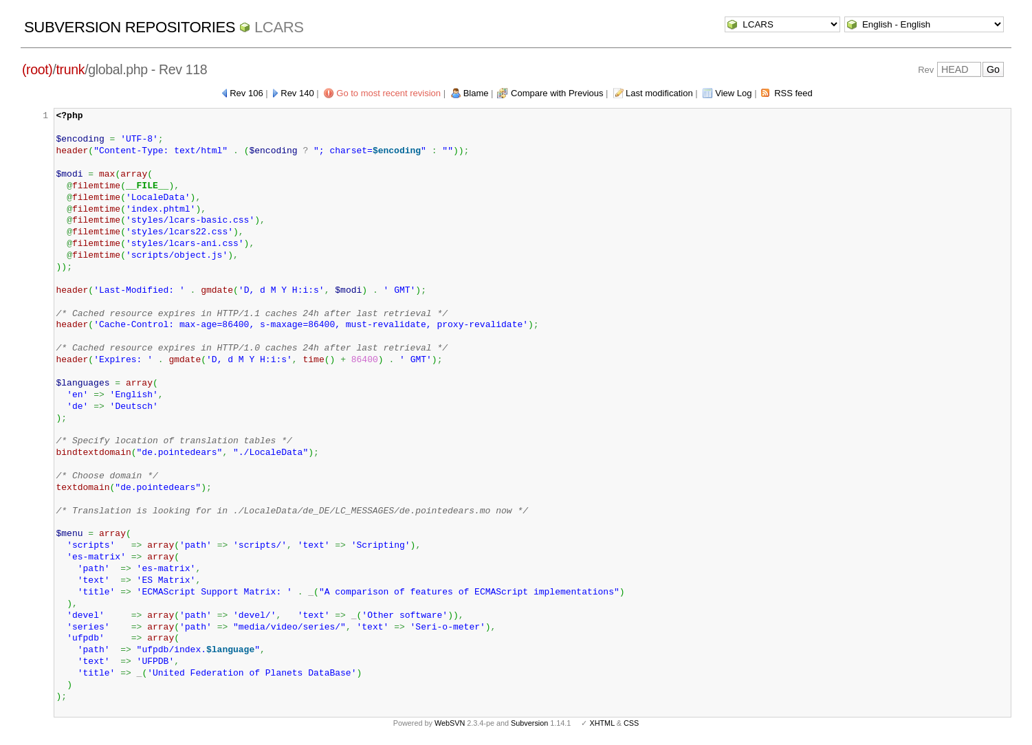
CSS (631, 723)
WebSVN (450, 723)
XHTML (601, 723)
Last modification (659, 93)
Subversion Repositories (129, 27)
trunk (70, 69)
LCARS (279, 27)
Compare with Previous (557, 93)
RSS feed (793, 93)
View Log (733, 93)
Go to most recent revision (388, 93)
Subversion (529, 723)
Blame (476, 93)
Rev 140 (297, 93)
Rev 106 (246, 93)
